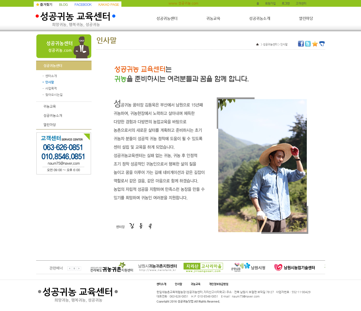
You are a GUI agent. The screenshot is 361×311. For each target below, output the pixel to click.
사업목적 (51, 88)
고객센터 (301, 3)
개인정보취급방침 (218, 284)
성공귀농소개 (259, 18)
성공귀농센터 (166, 18)
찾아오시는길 (54, 94)
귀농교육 (213, 18)
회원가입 (270, 3)
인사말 (49, 82)
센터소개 (51, 76)
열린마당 (306, 18)
